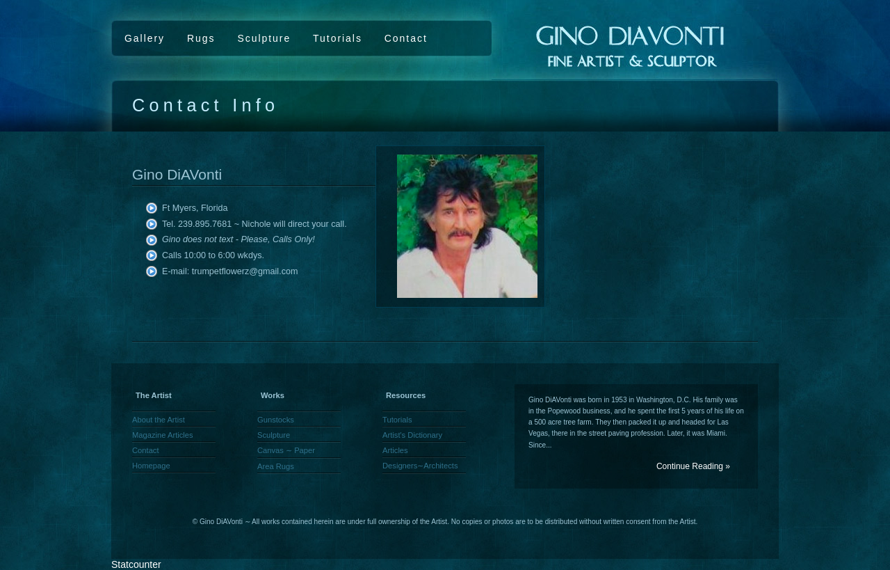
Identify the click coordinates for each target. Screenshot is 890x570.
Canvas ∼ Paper (286, 450)
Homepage (151, 465)
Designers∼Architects (420, 465)
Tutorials (337, 38)
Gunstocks (275, 419)
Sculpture (264, 38)
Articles (395, 450)
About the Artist (158, 419)
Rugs (201, 38)
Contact (406, 38)
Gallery (144, 38)
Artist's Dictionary (412, 435)
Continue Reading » (693, 466)
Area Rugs (275, 466)
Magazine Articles (162, 435)
